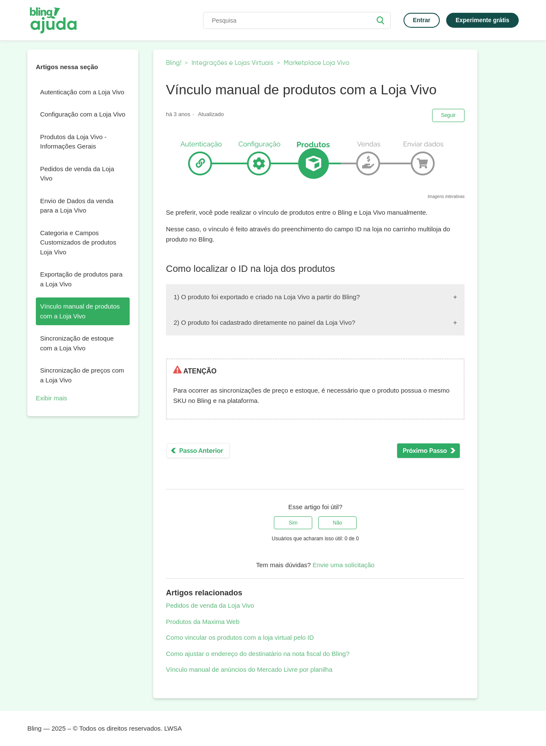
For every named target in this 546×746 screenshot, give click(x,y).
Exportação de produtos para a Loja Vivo (81, 279)
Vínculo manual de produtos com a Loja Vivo (80, 311)
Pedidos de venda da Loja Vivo (77, 173)
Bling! (173, 63)
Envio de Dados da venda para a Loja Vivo (76, 205)
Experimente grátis (482, 20)
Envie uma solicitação (344, 564)
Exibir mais (51, 398)
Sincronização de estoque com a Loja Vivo (77, 343)
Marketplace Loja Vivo (316, 63)
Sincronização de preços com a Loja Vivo (82, 375)
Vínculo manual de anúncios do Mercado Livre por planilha (249, 669)
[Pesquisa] (297, 20)
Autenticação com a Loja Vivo (82, 92)
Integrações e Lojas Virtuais (232, 63)
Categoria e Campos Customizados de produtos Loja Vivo (78, 242)
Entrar (421, 20)
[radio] (293, 522)
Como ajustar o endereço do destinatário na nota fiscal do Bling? (257, 653)
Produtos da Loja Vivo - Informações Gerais (73, 141)
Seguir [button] (448, 115)
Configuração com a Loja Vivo (82, 114)
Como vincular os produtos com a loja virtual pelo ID (240, 637)
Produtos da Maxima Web (202, 621)
